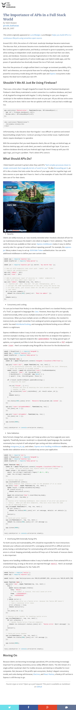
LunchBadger (35, 35)
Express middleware (44, 244)
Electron (36, 674)
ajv (23, 446)
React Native (49, 674)
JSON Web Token (36, 250)
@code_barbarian (11, 25)
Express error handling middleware (47, 446)
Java (36, 311)
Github (39, 686)
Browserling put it (61, 168)
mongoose (14, 446)
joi (20, 446)
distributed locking (23, 324)
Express (53, 73)
